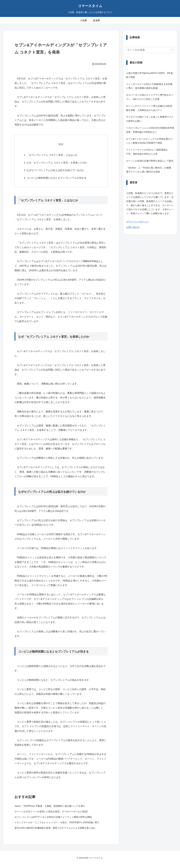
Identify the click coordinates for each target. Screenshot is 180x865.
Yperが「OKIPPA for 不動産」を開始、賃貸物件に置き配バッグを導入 (50, 806)
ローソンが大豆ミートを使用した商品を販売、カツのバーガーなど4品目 (51, 811)
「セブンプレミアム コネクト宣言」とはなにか (52, 155)
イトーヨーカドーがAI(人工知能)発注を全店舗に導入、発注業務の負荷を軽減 (149, 86)
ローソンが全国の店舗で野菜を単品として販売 (149, 161)
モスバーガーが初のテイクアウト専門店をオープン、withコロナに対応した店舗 (149, 97)
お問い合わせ (133, 227)
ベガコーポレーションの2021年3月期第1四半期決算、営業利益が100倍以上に (150, 130)
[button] (171, 50)
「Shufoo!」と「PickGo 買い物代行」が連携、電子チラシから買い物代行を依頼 (149, 170)
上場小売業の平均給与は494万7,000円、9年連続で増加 (149, 75)
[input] (150, 50)
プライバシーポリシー (137, 222)
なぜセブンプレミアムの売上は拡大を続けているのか (55, 170)
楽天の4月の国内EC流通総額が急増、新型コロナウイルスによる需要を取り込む (55, 828)
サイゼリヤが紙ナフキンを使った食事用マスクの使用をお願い (149, 119)
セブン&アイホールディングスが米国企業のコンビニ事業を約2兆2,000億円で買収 (149, 141)
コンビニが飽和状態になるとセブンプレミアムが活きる (56, 178)
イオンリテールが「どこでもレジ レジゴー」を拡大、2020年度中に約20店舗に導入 (57, 822)
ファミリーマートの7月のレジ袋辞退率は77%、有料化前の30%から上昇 (147, 152)
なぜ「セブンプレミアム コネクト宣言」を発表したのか (56, 162)
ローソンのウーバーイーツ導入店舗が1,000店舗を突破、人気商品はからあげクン (149, 108)
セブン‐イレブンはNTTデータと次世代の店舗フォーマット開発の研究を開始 (53, 817)
